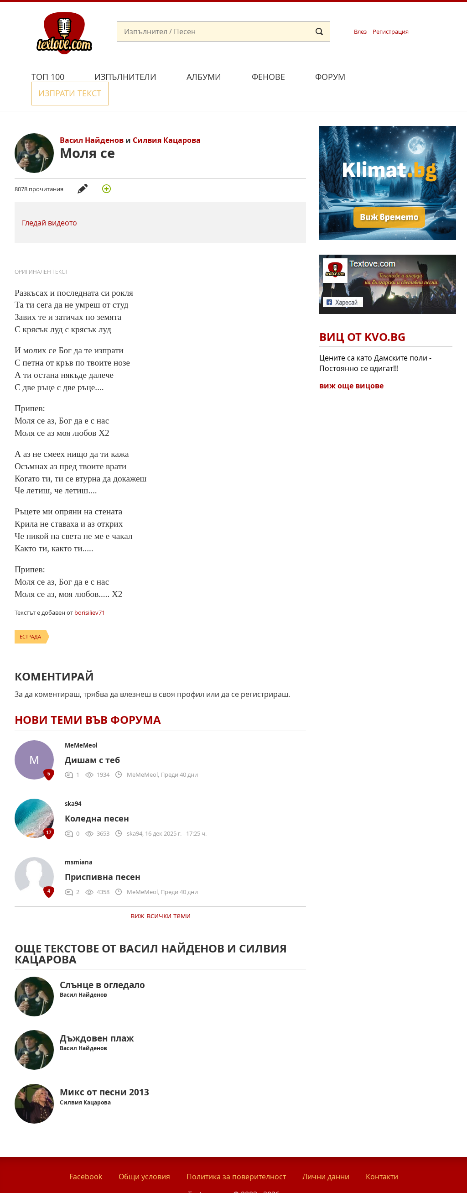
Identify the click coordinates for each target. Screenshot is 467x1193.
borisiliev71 (89, 591)
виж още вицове (351, 365)
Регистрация (391, 32)
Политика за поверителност (236, 1156)
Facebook (85, 1156)
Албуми (204, 77)
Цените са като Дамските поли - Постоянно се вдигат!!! (375, 342)
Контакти (382, 1156)
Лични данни (325, 1156)
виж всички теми (160, 895)
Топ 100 (47, 77)
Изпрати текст (403, 75)
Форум (330, 77)
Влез (360, 32)
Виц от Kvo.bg (362, 316)
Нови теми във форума (88, 698)
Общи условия (144, 1156)
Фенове (268, 77)
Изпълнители (125, 77)
